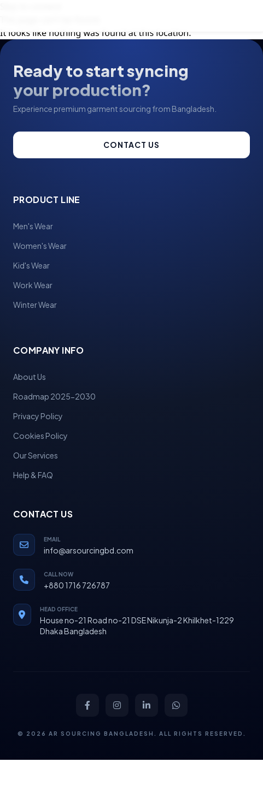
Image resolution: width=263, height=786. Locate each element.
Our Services (35, 455)
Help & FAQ (33, 475)
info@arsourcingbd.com (88, 550)
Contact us (131, 145)
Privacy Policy (38, 416)
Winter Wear (35, 304)
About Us (29, 377)
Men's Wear (33, 226)
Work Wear (32, 285)
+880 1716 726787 (77, 585)
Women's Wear (40, 246)
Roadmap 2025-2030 (54, 396)
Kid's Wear (31, 265)
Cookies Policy (40, 435)
